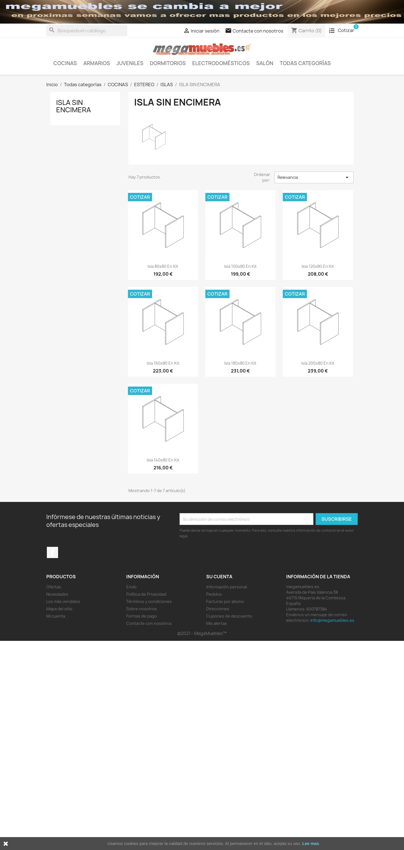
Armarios (96, 63)
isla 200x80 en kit (317, 363)
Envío (131, 586)
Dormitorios (168, 63)
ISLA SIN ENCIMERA (73, 106)
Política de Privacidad (146, 594)
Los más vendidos (63, 601)
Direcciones (217, 608)
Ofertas (53, 586)
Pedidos (214, 594)
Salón (264, 63)
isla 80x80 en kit (163, 266)
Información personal (226, 586)
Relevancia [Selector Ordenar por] (313, 177)
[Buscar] (86, 30)
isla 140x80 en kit (163, 460)
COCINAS (65, 63)
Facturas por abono (225, 601)
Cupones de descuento (229, 616)
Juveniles (129, 63)
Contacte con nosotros (149, 623)
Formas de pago (141, 616)
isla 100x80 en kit (240, 266)
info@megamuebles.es (332, 620)
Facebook (52, 552)
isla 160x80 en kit (163, 363)
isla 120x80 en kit (318, 266)
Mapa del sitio (59, 608)
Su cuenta (219, 576)
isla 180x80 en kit (240, 363)
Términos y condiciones (149, 601)
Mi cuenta (55, 616)
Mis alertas (216, 623)
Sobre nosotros (141, 608)
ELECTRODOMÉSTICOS (221, 63)
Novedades (57, 594)
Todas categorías (305, 63)
